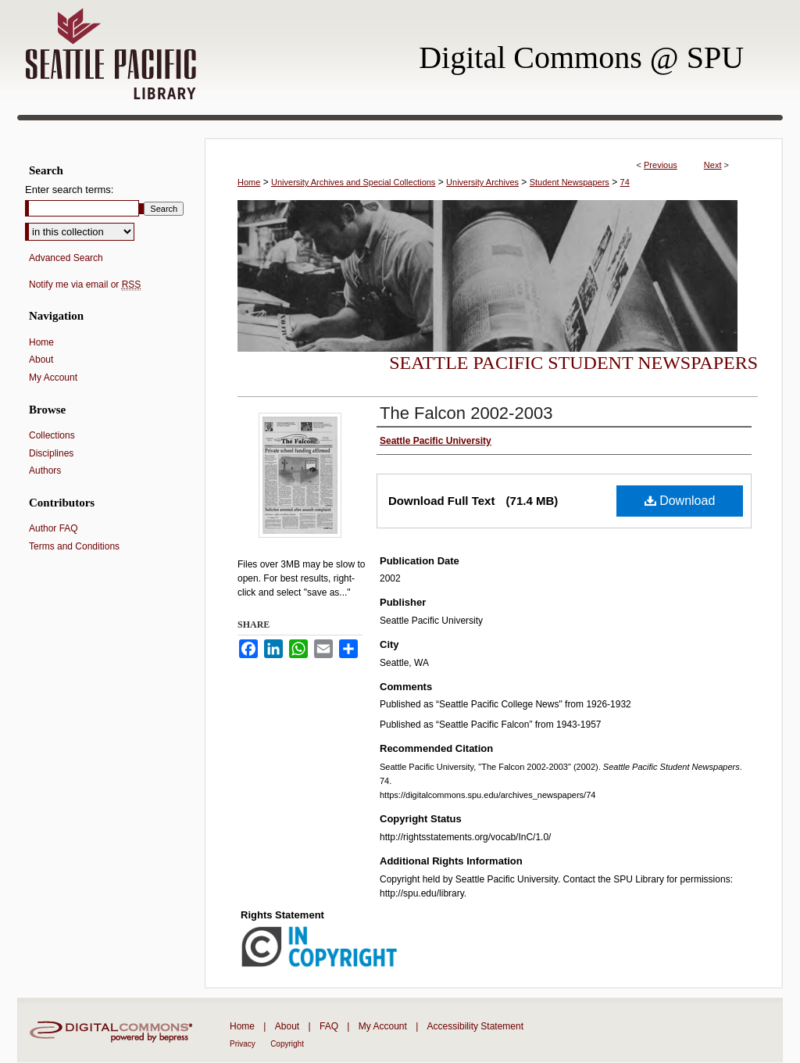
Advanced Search (66, 257)
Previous (660, 165)
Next (713, 165)
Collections (52, 435)
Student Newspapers (569, 182)
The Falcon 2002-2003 (466, 413)
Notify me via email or (85, 284)
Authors (45, 470)
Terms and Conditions (74, 546)
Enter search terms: (69, 189)
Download (680, 500)
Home (249, 182)
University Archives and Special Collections (353, 182)
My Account (53, 377)
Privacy (242, 1044)
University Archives (482, 182)
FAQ (329, 1026)
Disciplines (51, 453)
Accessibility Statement (475, 1026)
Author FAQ (53, 528)
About (41, 359)
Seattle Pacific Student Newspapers (573, 363)
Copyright (287, 1044)
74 (625, 182)
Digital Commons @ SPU (581, 57)
